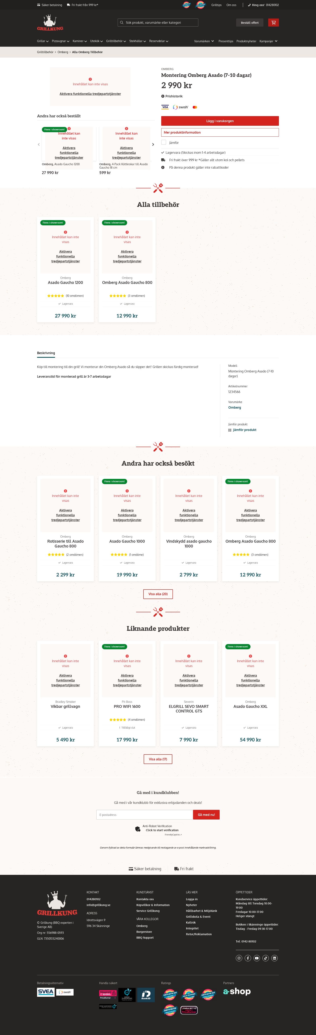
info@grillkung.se (98, 923)
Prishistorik (172, 96)
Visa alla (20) (158, 607)
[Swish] (65, 1010)
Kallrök (191, 940)
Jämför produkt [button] (242, 436)
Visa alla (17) (158, 778)
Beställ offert (250, 22)
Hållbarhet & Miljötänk (201, 929)
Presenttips (226, 41)
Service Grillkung (148, 929)
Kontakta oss (145, 917)
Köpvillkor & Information (153, 923)
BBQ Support (145, 956)
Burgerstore (144, 950)
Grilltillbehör (116, 41)
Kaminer (80, 41)
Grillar (43, 41)
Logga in (192, 917)
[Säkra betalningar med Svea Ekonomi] (46, 1010)
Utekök (96, 41)
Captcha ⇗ (173, 853)
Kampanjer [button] (268, 41)
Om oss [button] (231, 5)
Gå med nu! (208, 833)
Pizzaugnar (61, 41)
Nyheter (191, 923)
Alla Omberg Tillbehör (87, 52)
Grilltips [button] (216, 5)
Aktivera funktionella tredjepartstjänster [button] (90, 94)
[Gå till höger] (153, 144)
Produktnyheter (246, 41)
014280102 (272, 5)
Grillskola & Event (198, 935)
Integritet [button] (192, 946)
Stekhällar (137, 41)
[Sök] (158, 23)
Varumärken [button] (204, 41)
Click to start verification (162, 848)
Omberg (63, 52)
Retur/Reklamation (199, 952)
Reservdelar (158, 41)
